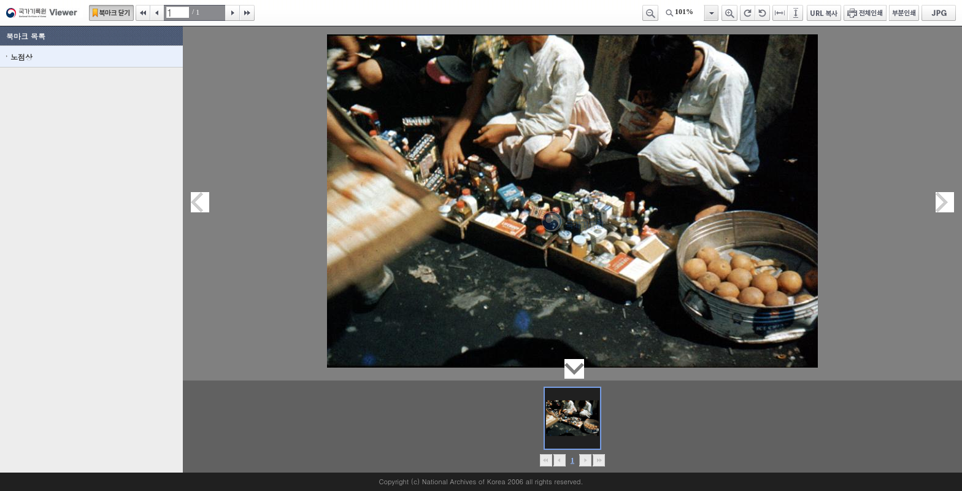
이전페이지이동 (200, 202)
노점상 (21, 57)
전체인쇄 (865, 13)
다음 (232, 13)
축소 (650, 13)
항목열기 (711, 13)
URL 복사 (824, 13)
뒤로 (585, 460)
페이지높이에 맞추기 (796, 13)
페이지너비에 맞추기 (780, 13)
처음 (143, 13)
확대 (729, 13)
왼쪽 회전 (762, 13)
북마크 (111, 13)
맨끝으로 (598, 460)
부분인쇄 (904, 13)
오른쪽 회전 (747, 13)
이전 (157, 13)
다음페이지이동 (945, 202)
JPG (939, 13)
